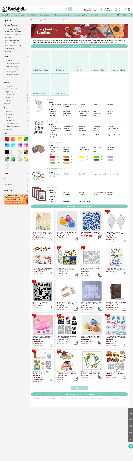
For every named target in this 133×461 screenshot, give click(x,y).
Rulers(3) (52, 176)
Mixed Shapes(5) (99, 147)
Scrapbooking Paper (54, 142)
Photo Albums (52, 187)
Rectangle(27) (54, 147)
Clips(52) (67, 201)
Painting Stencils (96, 398)
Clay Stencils (51, 398)
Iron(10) (110, 104)
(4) (57, 159)
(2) (57, 156)
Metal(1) (52, 196)
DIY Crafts (94, 15)
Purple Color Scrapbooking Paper (110, 157)
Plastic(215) (53, 135)
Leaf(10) (66, 128)
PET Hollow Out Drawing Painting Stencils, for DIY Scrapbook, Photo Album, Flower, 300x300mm (91, 372)
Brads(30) (82, 174)
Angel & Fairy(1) (84, 149)
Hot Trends (107, 15)
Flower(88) (53, 111)
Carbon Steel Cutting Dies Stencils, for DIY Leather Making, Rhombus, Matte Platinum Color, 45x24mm (115, 233)
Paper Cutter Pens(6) (100, 174)
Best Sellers (32, 15)
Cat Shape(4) (83, 130)
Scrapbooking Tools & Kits (56, 169)
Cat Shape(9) (83, 115)
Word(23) (111, 126)
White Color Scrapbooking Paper (81, 160)
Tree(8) (81, 128)
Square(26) (97, 126)
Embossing (8, 51)
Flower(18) (67, 147)
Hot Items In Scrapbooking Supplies (79, 206)
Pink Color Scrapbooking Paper (52, 160)
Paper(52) (67, 192)
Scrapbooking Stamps (54, 121)
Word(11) (111, 113)
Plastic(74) (53, 192)
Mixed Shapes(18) (55, 128)
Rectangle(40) (68, 126)
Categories (5, 15)
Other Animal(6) (113, 128)
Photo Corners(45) (84, 201)
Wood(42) (82, 135)
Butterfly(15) (97, 113)
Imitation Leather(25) (100, 192)
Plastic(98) (82, 104)
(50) (58, 162)
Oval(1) (81, 151)
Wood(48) (82, 192)
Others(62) (67, 111)
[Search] (58, 9)
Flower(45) (53, 126)
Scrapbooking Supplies (60, 20)
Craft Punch (62, 398)
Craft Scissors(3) (113, 174)
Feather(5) (53, 130)
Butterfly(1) (111, 149)
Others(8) (82, 147)
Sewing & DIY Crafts (43, 20)
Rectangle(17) (68, 113)
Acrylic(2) (67, 106)
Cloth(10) (52, 194)
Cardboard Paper (39, 398)
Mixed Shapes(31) (84, 111)
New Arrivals (19, 15)
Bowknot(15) (83, 113)
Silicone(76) (67, 135)
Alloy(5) (81, 194)
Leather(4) (97, 194)
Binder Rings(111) (55, 174)
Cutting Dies (72, 398)
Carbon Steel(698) (55, 104)
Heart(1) (66, 151)
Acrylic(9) (67, 194)
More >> (79, 388)
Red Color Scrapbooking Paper (52, 157)
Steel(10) (52, 106)
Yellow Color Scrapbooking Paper (81, 157)
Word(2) (66, 149)
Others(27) (82, 126)
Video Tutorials (121, 15)
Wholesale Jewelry (62, 15)
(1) (72, 159)
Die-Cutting (51, 99)
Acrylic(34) (97, 135)
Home (32, 20)
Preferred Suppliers (80, 15)
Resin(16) (53, 137)
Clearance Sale (45, 15)
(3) (87, 156)
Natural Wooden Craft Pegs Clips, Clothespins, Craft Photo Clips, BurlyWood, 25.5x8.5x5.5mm (67, 303)
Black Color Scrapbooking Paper (66, 160)
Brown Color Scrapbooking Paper (96, 160)
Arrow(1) (96, 149)
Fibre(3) (110, 194)
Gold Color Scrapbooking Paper (66, 163)
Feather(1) (53, 151)
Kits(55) (66, 174)
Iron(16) (110, 192)
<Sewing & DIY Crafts (11, 29)
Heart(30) (96, 111)
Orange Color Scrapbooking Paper (66, 157)
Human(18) (53, 113)
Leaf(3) (52, 149)
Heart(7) (96, 128)
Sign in (107, 9)
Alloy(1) (81, 106)
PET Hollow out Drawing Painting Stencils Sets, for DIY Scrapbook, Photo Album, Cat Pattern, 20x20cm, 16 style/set (115, 336)
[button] (131, 15)
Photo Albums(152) (55, 201)
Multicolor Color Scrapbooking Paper (52, 163)
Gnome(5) (67, 130)
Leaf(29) (110, 111)
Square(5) (111, 147)
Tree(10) (66, 115)
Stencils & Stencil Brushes (13, 34)
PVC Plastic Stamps (111, 398)
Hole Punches (84, 398)
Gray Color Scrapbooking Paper (110, 160)
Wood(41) (97, 104)
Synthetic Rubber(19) (114, 135)
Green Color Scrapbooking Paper (96, 157)
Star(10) (52, 115)
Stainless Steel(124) (70, 104)
